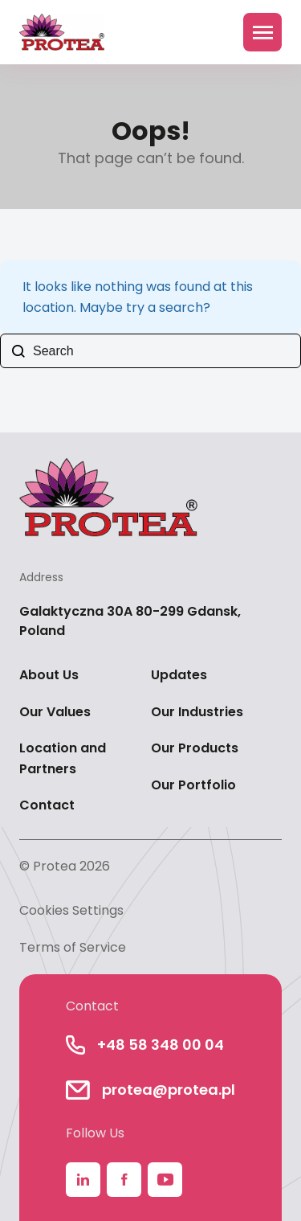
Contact (47, 805)
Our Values (55, 712)
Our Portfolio (193, 785)
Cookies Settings (71, 910)
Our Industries (197, 712)
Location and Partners (62, 758)
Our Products (194, 748)
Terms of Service (72, 947)
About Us (49, 675)
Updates (179, 675)
